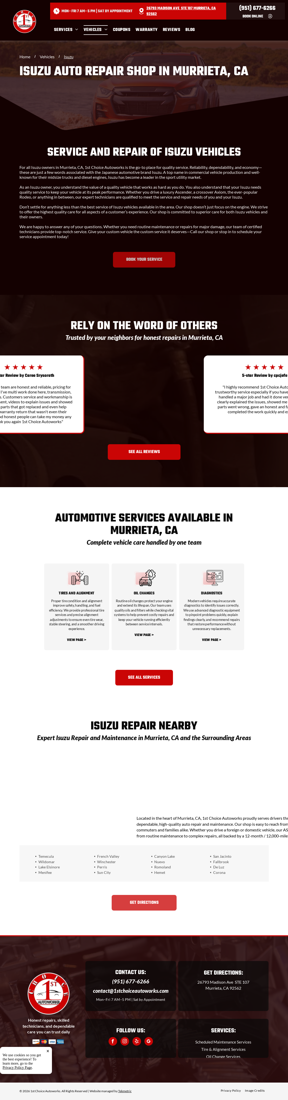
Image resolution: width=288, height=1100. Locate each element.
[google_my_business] (148, 1042)
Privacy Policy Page (17, 1084)
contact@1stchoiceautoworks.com (131, 991)
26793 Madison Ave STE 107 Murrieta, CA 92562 (181, 11)
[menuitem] (69, 30)
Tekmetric (125, 1091)
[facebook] (113, 1042)
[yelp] (136, 1042)
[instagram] (124, 1042)
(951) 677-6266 (257, 8)
